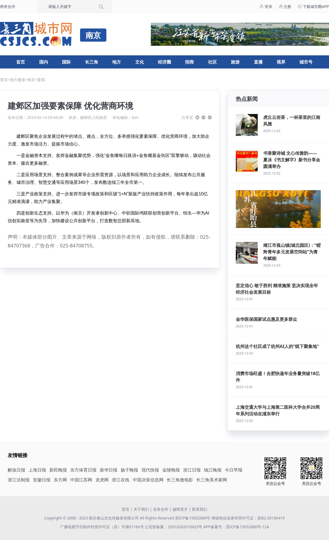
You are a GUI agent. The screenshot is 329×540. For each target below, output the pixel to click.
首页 (20, 62)
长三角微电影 (180, 480)
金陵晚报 (171, 470)
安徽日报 (41, 480)
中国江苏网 (81, 480)
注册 (285, 6)
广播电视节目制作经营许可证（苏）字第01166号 (102, 526)
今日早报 (233, 470)
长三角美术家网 (211, 480)
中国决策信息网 (148, 480)
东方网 (60, 480)
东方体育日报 (83, 470)
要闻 (41, 79)
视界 (281, 62)
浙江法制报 (19, 480)
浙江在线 (120, 480)
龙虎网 (102, 480)
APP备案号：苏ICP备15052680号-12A (236, 526)
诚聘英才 (180, 509)
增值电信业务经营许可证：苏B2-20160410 (248, 518)
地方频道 (17, 79)
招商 (189, 62)
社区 (212, 62)
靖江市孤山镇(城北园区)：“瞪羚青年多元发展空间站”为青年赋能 (292, 251)
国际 (66, 62)
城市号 (306, 62)
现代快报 (150, 470)
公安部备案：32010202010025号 (174, 526)
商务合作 (7, 6)
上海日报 (37, 470)
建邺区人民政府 (93, 117)
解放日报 (16, 470)
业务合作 (160, 509)
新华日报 (108, 470)
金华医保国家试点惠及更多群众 (266, 319)
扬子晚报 (129, 470)
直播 (258, 62)
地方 (116, 62)
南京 (31, 79)
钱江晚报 (213, 470)
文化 (139, 62)
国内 (43, 62)
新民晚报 (58, 470)
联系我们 (199, 509)
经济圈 (164, 62)
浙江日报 (192, 470)
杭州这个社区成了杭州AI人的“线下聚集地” (277, 346)
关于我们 (141, 509)
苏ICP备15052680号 (192, 518)
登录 (266, 6)
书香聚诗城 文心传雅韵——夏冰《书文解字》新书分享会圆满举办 (291, 159)
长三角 (91, 62)
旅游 (235, 62)
